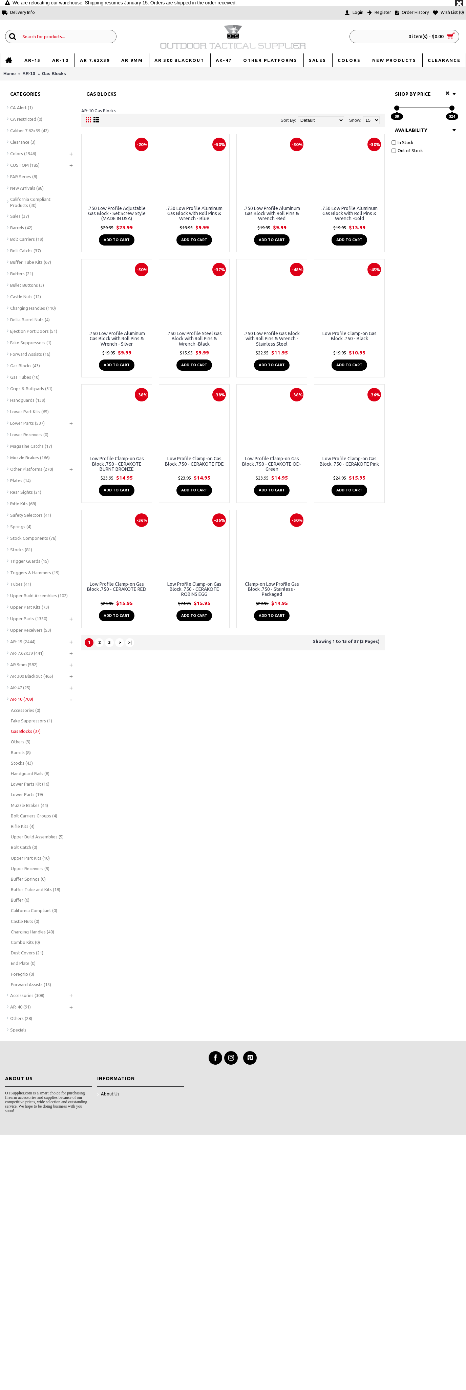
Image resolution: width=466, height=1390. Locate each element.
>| (130, 642)
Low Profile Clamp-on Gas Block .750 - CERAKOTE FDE (194, 461)
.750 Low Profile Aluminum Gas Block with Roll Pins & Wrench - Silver (117, 339)
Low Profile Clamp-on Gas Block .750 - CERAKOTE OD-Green (271, 464)
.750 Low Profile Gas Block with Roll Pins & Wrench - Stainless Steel (272, 339)
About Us (108, 1094)
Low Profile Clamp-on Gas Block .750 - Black (349, 336)
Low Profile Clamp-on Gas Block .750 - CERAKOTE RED (116, 586)
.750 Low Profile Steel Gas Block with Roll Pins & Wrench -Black (194, 339)
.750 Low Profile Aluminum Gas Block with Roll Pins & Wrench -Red (272, 214)
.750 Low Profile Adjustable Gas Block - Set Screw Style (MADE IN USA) (117, 214)
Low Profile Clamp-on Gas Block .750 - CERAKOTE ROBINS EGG (194, 589)
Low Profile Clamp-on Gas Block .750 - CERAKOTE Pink (349, 461)
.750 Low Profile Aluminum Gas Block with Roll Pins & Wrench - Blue (194, 214)
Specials (18, 1029)
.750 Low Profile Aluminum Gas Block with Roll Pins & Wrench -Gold (349, 214)
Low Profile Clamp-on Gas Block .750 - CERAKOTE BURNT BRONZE (117, 464)
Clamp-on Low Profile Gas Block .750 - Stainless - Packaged (272, 589)
